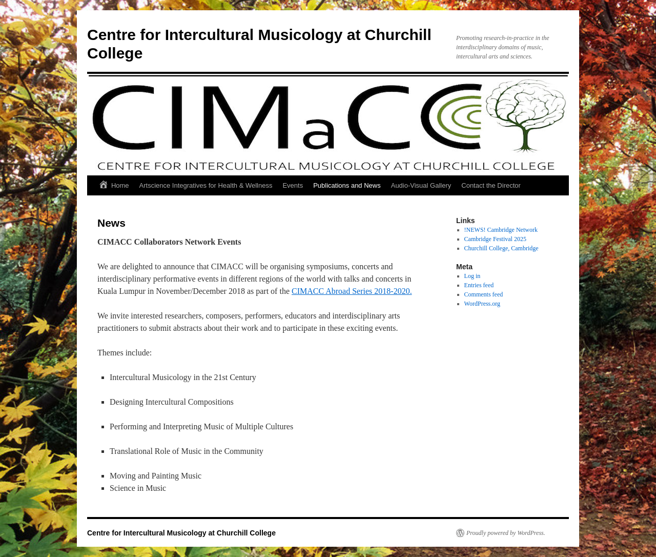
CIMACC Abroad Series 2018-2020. (352, 291)
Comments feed (483, 294)
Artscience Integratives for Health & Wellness (206, 185)
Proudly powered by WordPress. (505, 532)
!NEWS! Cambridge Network (501, 229)
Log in (472, 276)
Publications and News (347, 185)
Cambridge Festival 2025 (495, 239)
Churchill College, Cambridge (501, 248)
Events (292, 185)
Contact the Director (491, 185)
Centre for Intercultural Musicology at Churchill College (181, 533)
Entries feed (479, 285)
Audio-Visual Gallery (421, 185)
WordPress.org (482, 303)
